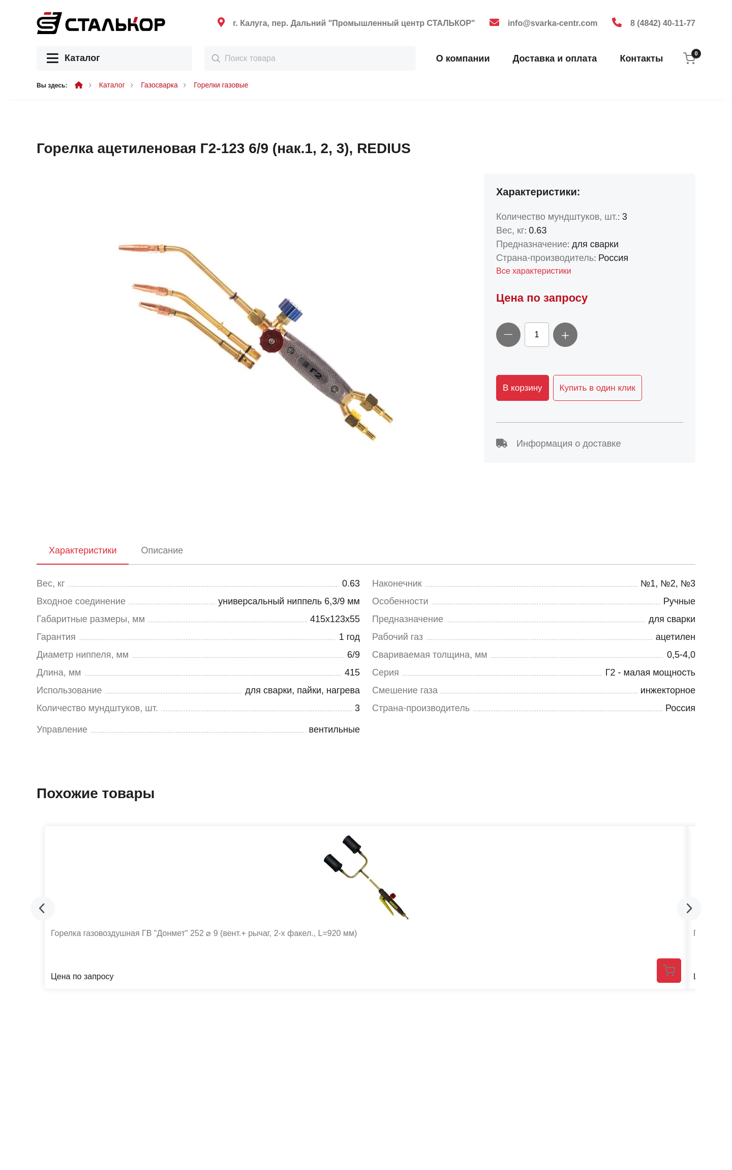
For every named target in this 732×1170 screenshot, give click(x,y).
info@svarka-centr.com (553, 23)
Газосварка (159, 85)
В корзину (522, 388)
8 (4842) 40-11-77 (662, 23)
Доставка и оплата (554, 58)
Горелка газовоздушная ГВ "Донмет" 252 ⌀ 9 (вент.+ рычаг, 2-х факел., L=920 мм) (204, 933)
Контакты (641, 58)
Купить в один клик (597, 388)
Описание (162, 550)
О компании (463, 58)
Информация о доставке (558, 443)
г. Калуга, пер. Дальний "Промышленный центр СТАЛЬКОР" (354, 23)
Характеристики (82, 550)
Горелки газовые (221, 85)
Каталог (73, 58)
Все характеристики (533, 271)
